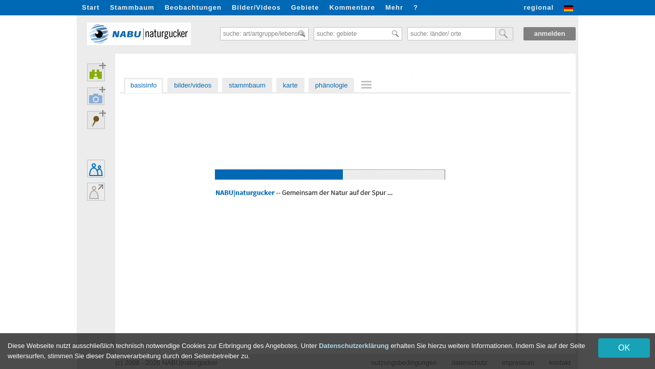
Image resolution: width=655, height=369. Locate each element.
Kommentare (352, 7)
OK (624, 347)
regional (538, 7)
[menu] (368, 85)
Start (91, 7)
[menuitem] (368, 84)
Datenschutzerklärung (354, 346)
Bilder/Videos (256, 7)
